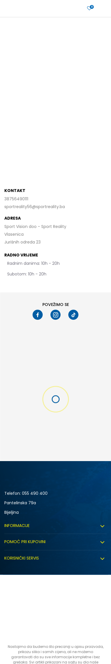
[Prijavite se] (89, 8)
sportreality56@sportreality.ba (34, 207)
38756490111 (16, 199)
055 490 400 (35, 493)
